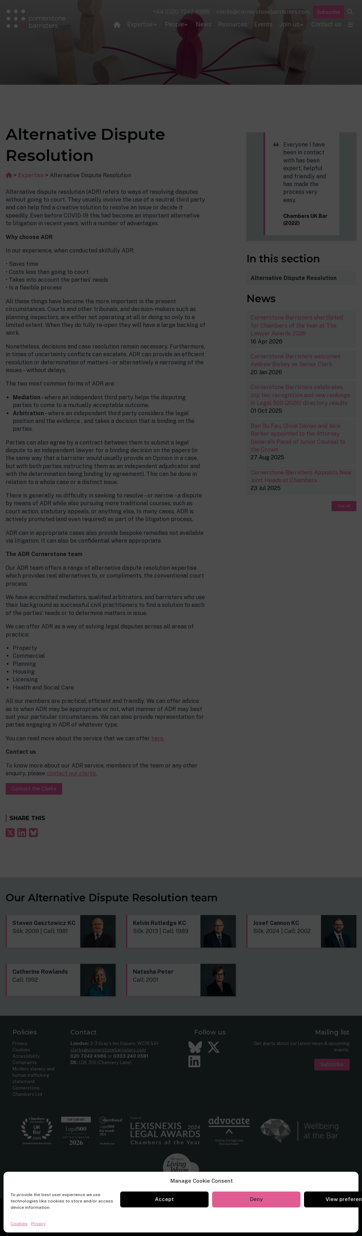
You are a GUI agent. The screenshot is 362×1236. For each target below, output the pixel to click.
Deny (256, 1199)
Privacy (38, 1223)
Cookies (19, 1223)
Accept (164, 1199)
